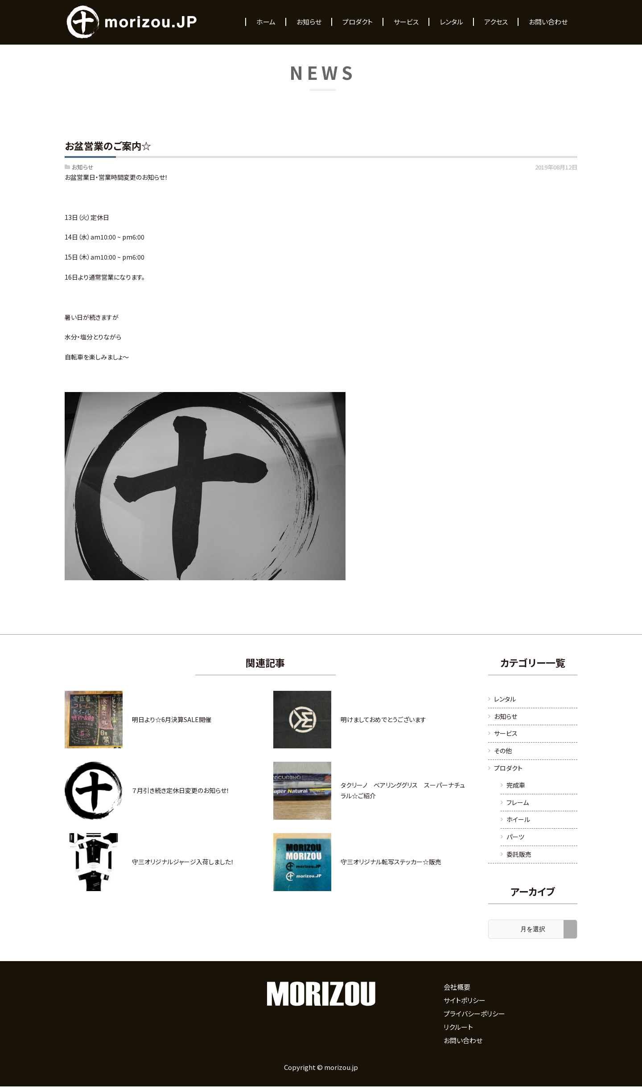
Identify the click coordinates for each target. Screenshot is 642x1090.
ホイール (518, 819)
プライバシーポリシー (474, 1013)
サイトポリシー (465, 1000)
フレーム (517, 802)
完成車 (515, 784)
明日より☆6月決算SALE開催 (171, 719)
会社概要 (457, 986)
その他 (503, 750)
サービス (506, 733)
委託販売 (518, 854)
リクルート (458, 1027)
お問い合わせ (463, 1040)
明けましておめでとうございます (383, 719)
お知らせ (83, 167)
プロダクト (508, 768)
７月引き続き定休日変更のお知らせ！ (181, 790)
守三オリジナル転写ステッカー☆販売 (391, 861)
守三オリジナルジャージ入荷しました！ (183, 861)
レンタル (505, 698)
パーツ (515, 836)
